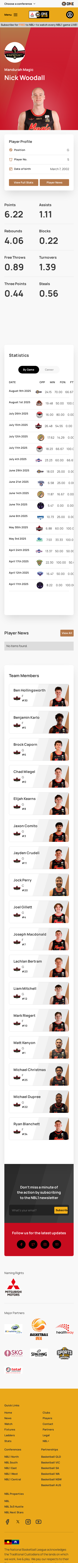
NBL (6, 1501)
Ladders (9, 1435)
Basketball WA (50, 1474)
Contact (48, 1424)
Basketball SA (50, 1468)
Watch (8, 1424)
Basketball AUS (51, 1485)
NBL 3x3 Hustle (14, 1506)
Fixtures (9, 1429)
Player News (54, 182)
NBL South (11, 1462)
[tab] (28, 369)
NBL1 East (10, 1468)
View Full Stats (23, 182)
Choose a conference (18, 4)
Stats (7, 1441)
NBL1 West (11, 1474)
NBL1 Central (12, 1479)
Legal (46, 1435)
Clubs (46, 1412)
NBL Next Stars (14, 1512)
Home (8, 1412)
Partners (48, 1429)
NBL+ (46, 1441)
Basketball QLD (51, 1456)
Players (47, 1418)
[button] (20, 3)
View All (67, 633)
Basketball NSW (51, 1479)
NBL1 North (11, 1456)
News (7, 1418)
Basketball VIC (50, 1462)
